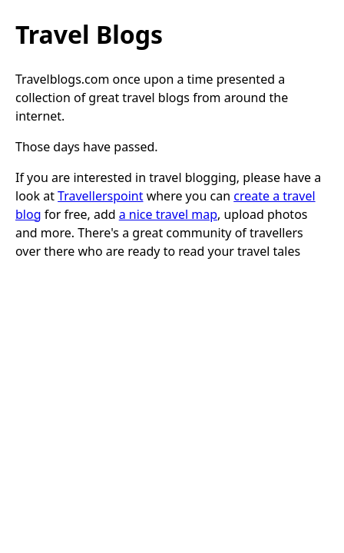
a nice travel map (168, 214)
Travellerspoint (100, 195)
